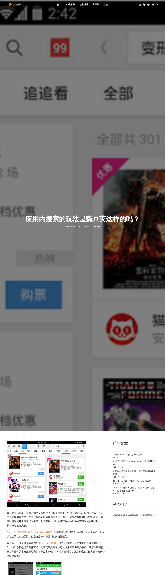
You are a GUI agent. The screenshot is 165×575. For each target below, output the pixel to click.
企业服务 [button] (70, 5)
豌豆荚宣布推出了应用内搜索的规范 (32, 526)
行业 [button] (59, 5)
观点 (88, 224)
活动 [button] (105, 5)
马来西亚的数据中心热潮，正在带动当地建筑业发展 (135, 467)
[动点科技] (15, 6)
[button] (140, 6)
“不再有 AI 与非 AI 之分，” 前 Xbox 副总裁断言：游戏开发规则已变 (134, 483)
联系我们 (149, 509)
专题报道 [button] (83, 5)
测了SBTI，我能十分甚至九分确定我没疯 (132, 475)
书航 (98, 224)
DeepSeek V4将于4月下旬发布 (127, 448)
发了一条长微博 (47, 537)
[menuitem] (59, 6)
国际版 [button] (95, 5)
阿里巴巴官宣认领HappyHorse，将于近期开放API (135, 457)
